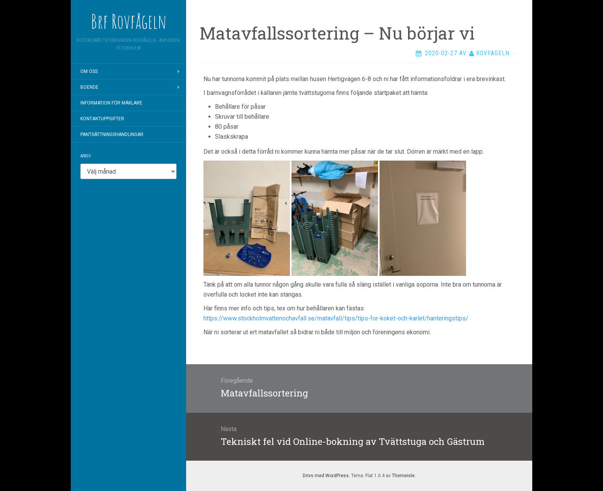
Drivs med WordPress (326, 475)
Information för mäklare (111, 103)
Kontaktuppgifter (102, 118)
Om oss (89, 71)
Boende (89, 87)
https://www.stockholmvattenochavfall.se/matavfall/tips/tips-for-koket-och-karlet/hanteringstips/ (335, 318)
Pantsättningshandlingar (111, 134)
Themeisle (403, 475)
